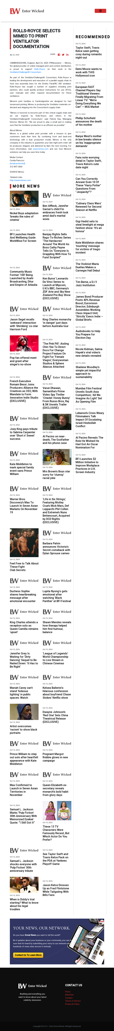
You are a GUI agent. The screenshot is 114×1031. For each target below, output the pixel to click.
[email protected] (17, 163)
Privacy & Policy (72, 1004)
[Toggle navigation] (100, 11)
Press (67, 991)
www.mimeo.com (41, 149)
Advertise (69, 994)
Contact (68, 998)
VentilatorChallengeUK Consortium (25, 72)
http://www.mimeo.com (20, 180)
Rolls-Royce (39, 69)
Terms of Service (73, 1001)
